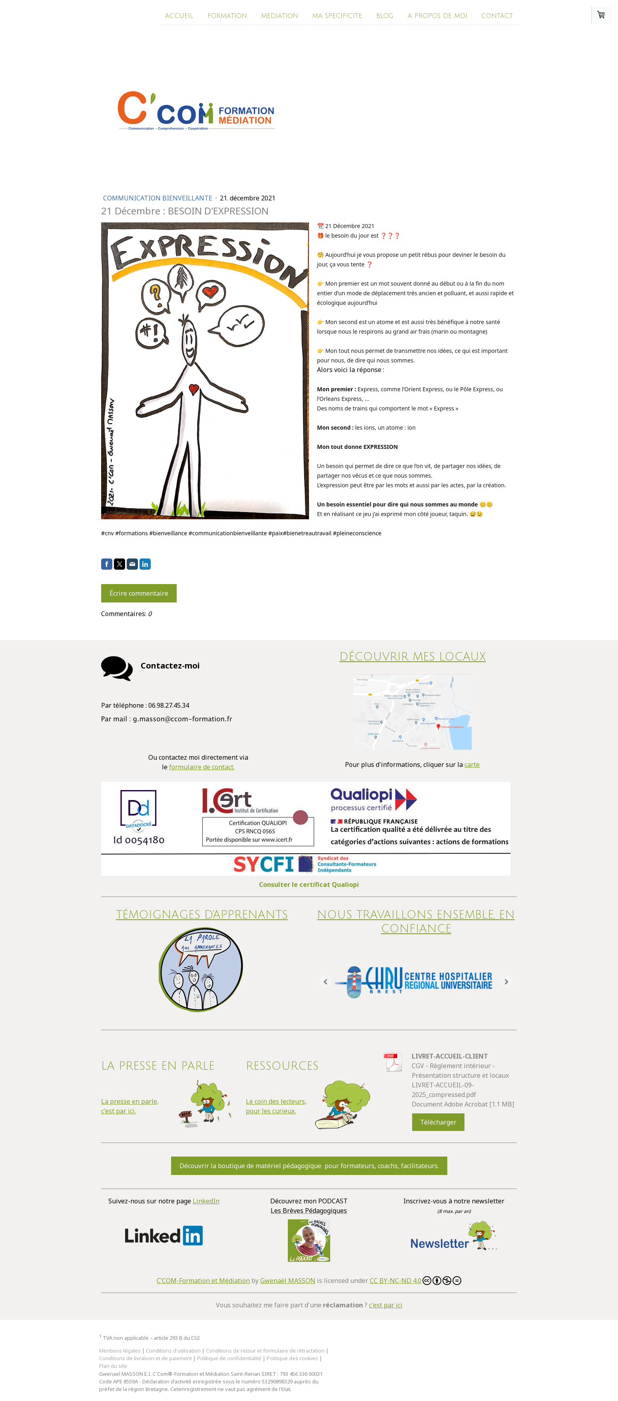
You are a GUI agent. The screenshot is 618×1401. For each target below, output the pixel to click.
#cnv (107, 533)
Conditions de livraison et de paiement (145, 1358)
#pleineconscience (357, 533)
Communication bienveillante (158, 198)
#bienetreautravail (307, 533)
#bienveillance (168, 533)
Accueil (179, 15)
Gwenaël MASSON (287, 1280)
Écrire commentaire (139, 593)
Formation (227, 15)
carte (472, 764)
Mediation (279, 15)
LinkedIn (206, 1201)
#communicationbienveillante (228, 533)
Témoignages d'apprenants (202, 915)
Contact (497, 15)
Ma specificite (337, 15)
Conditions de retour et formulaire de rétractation (265, 1350)
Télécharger (438, 1122)
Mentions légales (120, 1350)
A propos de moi (437, 15)
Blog (385, 15)
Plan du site (113, 1365)
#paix (275, 533)
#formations (131, 533)
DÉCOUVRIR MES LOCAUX (412, 657)
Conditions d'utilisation (173, 1350)
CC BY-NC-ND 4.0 (415, 1280)
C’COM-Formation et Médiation (203, 1280)
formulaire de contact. (202, 767)
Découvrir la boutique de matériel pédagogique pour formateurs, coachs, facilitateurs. (309, 1165)
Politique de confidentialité (229, 1358)
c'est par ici (386, 1305)
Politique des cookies (292, 1358)
